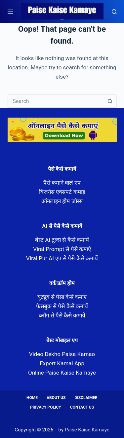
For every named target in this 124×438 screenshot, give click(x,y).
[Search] (114, 11)
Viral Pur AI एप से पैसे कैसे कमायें (62, 258)
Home (32, 397)
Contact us (82, 407)
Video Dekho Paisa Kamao (62, 354)
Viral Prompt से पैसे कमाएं (62, 249)
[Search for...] (55, 101)
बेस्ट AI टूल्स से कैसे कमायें (62, 240)
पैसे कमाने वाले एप (62, 182)
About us (56, 397)
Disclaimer (86, 397)
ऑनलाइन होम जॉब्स (61, 201)
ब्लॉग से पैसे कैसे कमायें (62, 315)
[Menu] (10, 12)
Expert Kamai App (62, 363)
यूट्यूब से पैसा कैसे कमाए (62, 297)
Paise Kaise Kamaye (62, 19)
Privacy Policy (45, 407)
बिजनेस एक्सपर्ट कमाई (62, 192)
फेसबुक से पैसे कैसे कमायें (62, 306)
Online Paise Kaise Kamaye (62, 372)
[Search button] (110, 101)
